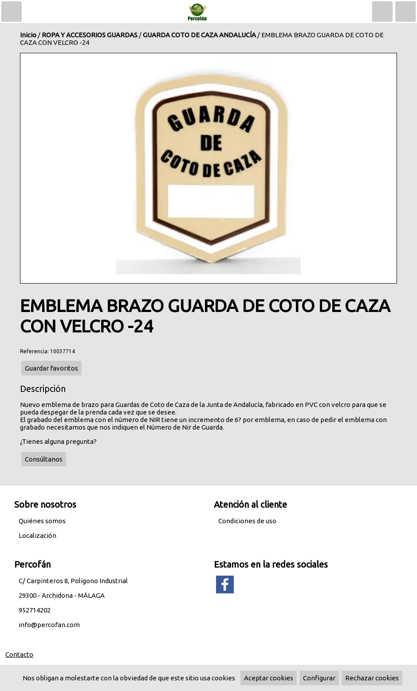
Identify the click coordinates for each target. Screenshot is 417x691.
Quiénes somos (42, 521)
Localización (37, 535)
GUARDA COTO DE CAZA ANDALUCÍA (199, 35)
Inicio (28, 35)
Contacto (19, 654)
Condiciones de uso (247, 521)
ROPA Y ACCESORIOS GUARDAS (90, 35)
